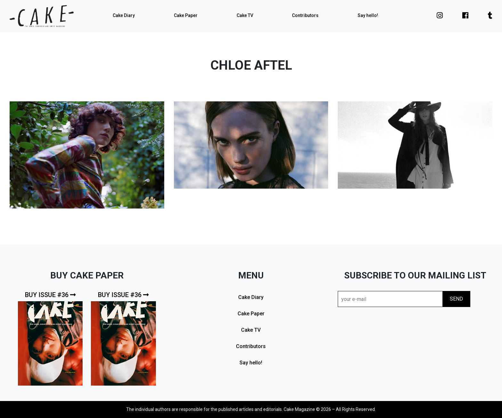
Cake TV (245, 15)
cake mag (42, 16)
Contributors (305, 15)
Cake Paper (186, 15)
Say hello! (368, 15)
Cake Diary (124, 15)
